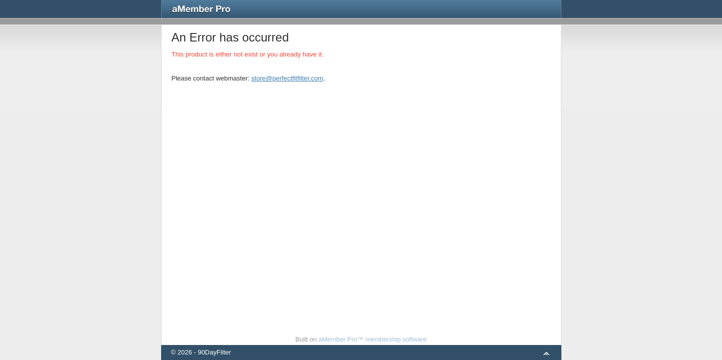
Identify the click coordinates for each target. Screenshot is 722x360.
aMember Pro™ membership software (373, 339)
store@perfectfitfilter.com (287, 78)
